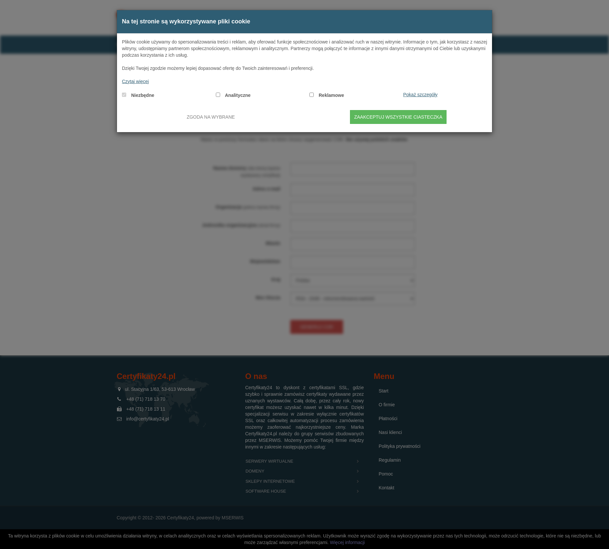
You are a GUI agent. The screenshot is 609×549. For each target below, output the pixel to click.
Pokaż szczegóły (420, 94)
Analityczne (238, 95)
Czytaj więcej (135, 81)
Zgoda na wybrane (211, 117)
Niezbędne (142, 95)
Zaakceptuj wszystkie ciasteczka (398, 117)
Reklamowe (331, 95)
